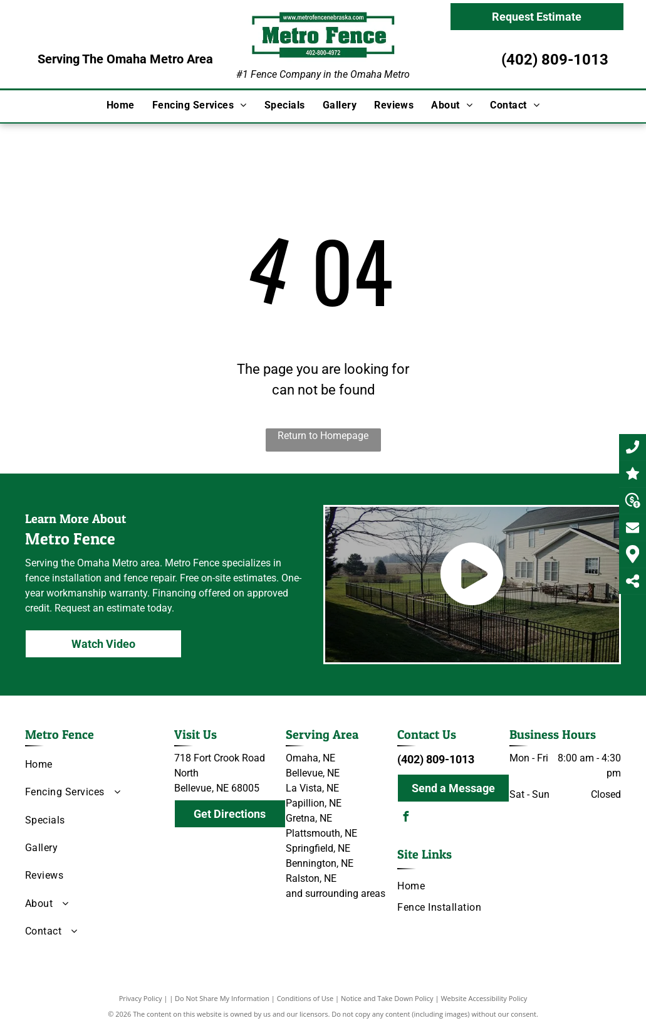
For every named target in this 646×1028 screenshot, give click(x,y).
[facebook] (405, 818)
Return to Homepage (323, 436)
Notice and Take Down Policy (387, 998)
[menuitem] (120, 105)
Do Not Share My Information (222, 998)
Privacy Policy (140, 998)
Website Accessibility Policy (483, 998)
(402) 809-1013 (554, 59)
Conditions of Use (305, 998)
